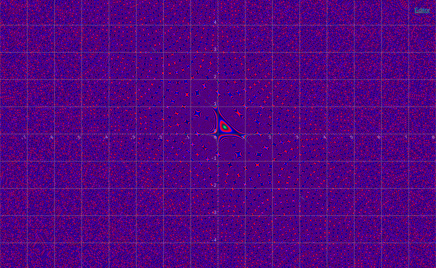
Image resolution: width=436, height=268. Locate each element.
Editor (422, 10)
